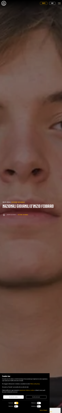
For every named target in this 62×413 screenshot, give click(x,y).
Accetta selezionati (36, 397)
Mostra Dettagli (44, 410)
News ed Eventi (11, 214)
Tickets (43, 3)
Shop (52, 3)
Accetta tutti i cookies (13, 397)
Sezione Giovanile (18, 202)
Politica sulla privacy (35, 384)
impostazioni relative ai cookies (27, 390)
